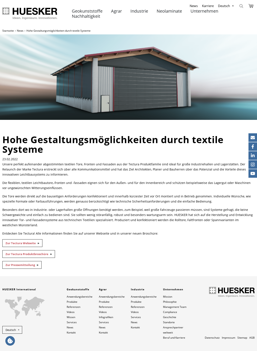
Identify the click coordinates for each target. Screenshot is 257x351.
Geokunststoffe (87, 11)
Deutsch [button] (11, 330)
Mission (167, 296)
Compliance (170, 312)
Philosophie (170, 302)
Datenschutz (212, 337)
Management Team (174, 307)
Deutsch (224, 6)
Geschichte (169, 317)
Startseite (8, 30)
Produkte (72, 302)
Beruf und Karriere (174, 337)
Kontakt (71, 332)
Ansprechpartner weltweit (173, 330)
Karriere (208, 6)
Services (72, 322)
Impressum (228, 337)
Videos (71, 312)
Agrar (116, 11)
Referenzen (73, 307)
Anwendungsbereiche (79, 296)
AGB (252, 337)
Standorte (169, 322)
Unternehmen (204, 11)
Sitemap (242, 337)
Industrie (139, 11)
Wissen (71, 317)
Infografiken (106, 317)
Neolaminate (169, 11)
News (194, 6)
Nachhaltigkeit (86, 16)
